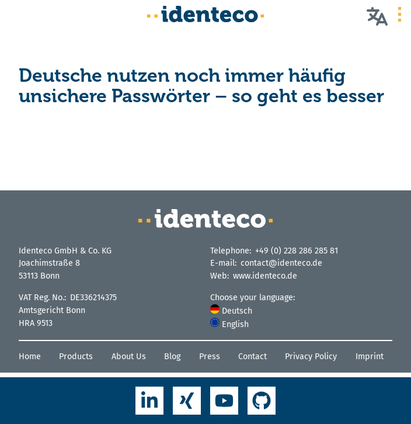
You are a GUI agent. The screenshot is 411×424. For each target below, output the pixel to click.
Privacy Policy (311, 357)
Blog (172, 357)
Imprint (370, 357)
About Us (129, 357)
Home (30, 357)
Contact (252, 357)
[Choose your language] (377, 16)
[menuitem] (301, 311)
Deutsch (231, 311)
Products (76, 357)
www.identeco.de (265, 276)
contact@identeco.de (281, 263)
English (229, 324)
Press (209, 357)
